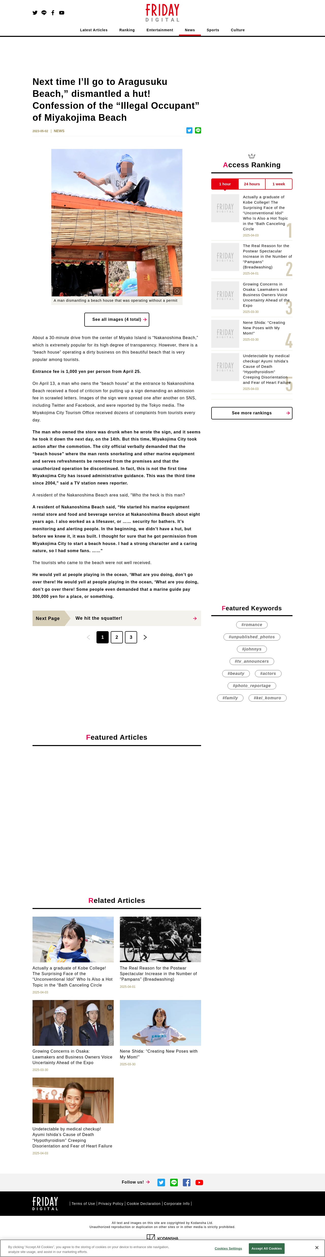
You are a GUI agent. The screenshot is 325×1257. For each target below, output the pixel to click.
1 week (279, 184)
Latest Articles (94, 30)
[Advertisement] (116, 796)
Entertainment (160, 30)
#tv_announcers (252, 661)
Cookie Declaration (143, 1204)
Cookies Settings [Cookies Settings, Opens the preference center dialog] (228, 1248)
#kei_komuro (267, 698)
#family (230, 698)
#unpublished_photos (252, 637)
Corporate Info (177, 1204)
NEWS (59, 131)
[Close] (316, 1247)
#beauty (236, 673)
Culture (238, 30)
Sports (213, 30)
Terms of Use (83, 1204)
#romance (251, 625)
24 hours (252, 184)
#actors (268, 673)
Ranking (127, 30)
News (190, 30)
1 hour (225, 184)
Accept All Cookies (267, 1248)
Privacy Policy (111, 1204)
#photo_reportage (252, 686)
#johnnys (252, 649)
